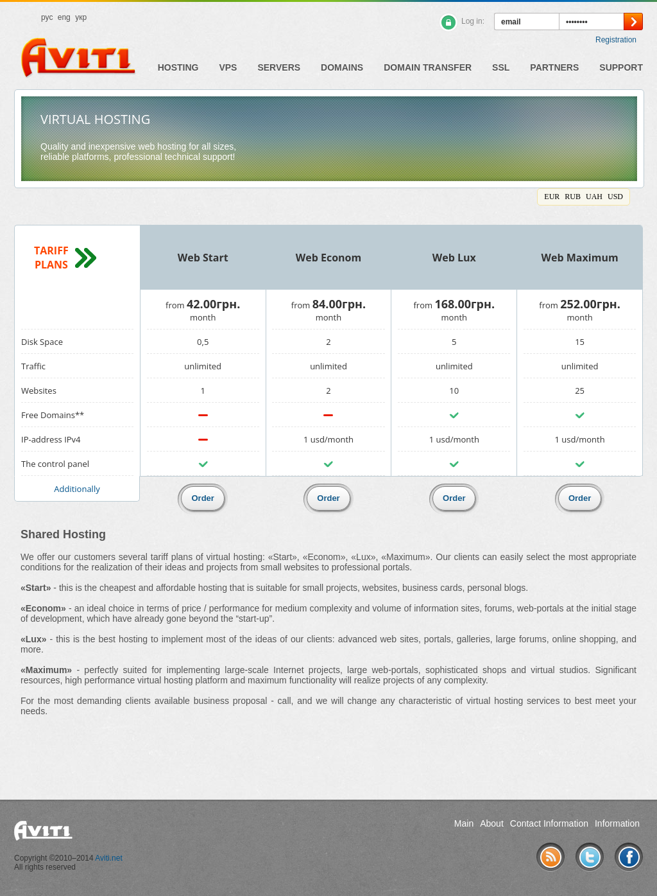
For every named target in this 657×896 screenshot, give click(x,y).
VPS (228, 67)
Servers (278, 67)
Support (621, 67)
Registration (615, 39)
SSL (500, 67)
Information (617, 823)
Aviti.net (108, 858)
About (492, 823)
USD (615, 196)
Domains (342, 67)
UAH (594, 196)
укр (81, 17)
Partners (554, 67)
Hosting (178, 67)
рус (47, 17)
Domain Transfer (428, 67)
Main (464, 823)
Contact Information (549, 823)
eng (64, 17)
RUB (573, 196)
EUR (551, 196)
